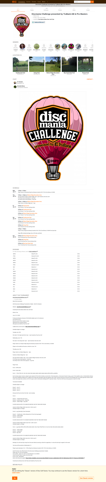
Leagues (28, 1)
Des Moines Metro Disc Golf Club (46, 19)
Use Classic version (86, 478)
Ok (14, 478)
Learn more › (16, 473)
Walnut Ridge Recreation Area (35, 195)
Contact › (90, 79)
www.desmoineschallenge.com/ (20, 297)
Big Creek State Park (28, 243)
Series (43, 1)
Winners (53, 42)
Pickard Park (26, 205)
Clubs (39, 1)
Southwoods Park (27, 209)
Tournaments (21, 1)
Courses (34, 1)
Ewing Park (25, 225)
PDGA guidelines (33, 251)
